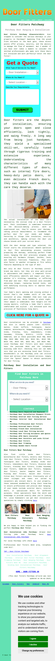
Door (6, 322)
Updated (35, 584)
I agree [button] (33, 638)
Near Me (45, 584)
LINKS (28, 20)
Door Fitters (18, 584)
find (13, 454)
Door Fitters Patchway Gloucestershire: (24, 34)
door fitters (45, 222)
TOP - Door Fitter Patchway (16, 551)
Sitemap (5, 584)
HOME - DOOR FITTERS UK (27, 572)
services (39, 356)
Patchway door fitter (21, 528)
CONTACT (40, 20)
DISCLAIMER (48, 20)
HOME (22, 20)
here (35, 500)
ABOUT (33, 20)
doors (18, 128)
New (28, 584)
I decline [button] (33, 644)
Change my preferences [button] (33, 650)
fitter (7, 248)
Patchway (47, 322)
